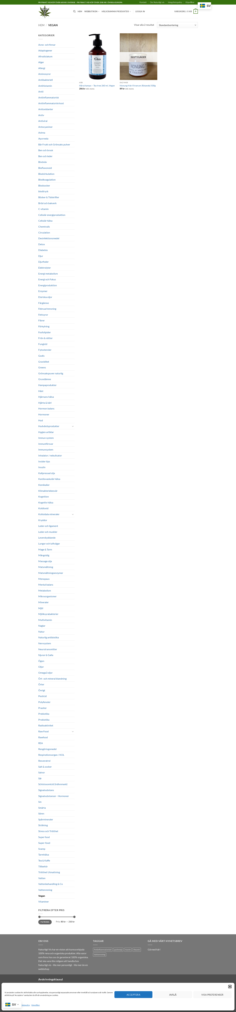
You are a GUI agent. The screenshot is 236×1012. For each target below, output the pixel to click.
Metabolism (44, 590)
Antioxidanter (45, 109)
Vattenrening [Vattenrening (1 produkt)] (99, 954)
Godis (41, 355)
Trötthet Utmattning (49, 872)
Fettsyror (43, 314)
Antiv (41, 115)
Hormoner (43, 414)
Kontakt (143, 2)
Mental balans (45, 584)
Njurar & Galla (45, 655)
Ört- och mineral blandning (52, 678)
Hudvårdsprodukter (48, 426)
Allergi (41, 68)
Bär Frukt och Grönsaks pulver (54, 144)
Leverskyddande (46, 537)
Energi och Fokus (47, 279)
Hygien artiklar (46, 432)
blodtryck (43, 191)
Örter (41, 684)
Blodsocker (44, 185)
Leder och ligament (48, 525)
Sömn (41, 813)
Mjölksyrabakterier (48, 613)
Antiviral (42, 120)
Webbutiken (92, 11)
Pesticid (42, 696)
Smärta (42, 807)
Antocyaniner (45, 126)
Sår (40, 778)
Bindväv (42, 161)
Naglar (41, 625)
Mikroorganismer (47, 596)
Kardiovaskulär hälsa (49, 478)
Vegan (41, 895)
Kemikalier (44, 484)
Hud (40, 420)
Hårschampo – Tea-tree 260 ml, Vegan (97, 85)
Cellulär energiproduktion (51, 214)
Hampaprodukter (47, 385)
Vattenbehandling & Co (50, 883)
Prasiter (42, 707)
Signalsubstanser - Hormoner (53, 796)
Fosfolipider (44, 332)
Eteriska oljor (45, 297)
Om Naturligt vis (157, 2)
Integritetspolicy (23, 1005)
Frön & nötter (45, 338)
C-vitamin (43, 208)
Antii (40, 91)
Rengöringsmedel (47, 749)
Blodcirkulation (46, 173)
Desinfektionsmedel (48, 238)
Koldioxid (43, 508)
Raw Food (43, 731)
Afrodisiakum (45, 56)
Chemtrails (44, 226)
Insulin (41, 467)
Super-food (44, 842)
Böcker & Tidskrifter (48, 197)
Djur (40, 255)
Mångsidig (43, 555)
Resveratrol (44, 760)
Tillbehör (43, 866)
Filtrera (45, 922)
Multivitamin (45, 619)
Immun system (46, 437)
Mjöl (40, 608)
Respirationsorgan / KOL (51, 754)
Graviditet (43, 361)
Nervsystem (44, 643)
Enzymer (42, 291)
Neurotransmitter (47, 649)
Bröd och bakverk (47, 203)
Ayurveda (43, 138)
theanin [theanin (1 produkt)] (136, 949)
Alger (41, 62)
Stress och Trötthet (48, 831)
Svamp (41, 848)
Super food (44, 837)
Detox (41, 244)
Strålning (43, 825)
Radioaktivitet (45, 725)
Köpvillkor (35, 1005)
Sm (39, 801)
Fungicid (42, 344)
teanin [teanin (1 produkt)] (128, 949)
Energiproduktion (47, 285)
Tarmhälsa (43, 854)
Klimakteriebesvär (47, 490)
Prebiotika (43, 713)
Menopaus (44, 578)
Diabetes (43, 250)
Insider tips (44, 461)
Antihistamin (45, 85)
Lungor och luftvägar (49, 543)
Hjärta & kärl (45, 402)
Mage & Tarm (45, 549)
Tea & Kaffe (44, 860)
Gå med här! (154, 949)
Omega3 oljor (45, 672)
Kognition (43, 496)
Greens (42, 367)
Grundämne (44, 379)
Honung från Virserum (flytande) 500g (138, 85)
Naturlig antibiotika (48, 637)
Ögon (41, 660)
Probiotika (43, 719)
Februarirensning (47, 308)
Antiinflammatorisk (48, 97)
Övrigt (41, 690)
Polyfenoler (44, 702)
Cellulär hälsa (45, 220)
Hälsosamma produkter (116, 11)
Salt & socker (45, 766)
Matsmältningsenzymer (50, 572)
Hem (80, 11)
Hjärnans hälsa (46, 396)
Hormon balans (46, 408)
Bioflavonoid (45, 167)
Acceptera (133, 994)
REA (40, 743)
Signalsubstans (46, 790)
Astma (41, 132)
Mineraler (43, 602)
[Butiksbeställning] (177, 25)
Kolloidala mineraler (48, 514)
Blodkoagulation (47, 179)
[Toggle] (73, 426)
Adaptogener (45, 50)
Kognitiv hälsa (45, 502)
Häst (40, 390)
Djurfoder (43, 261)
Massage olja (45, 561)
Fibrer (41, 320)
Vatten (41, 878)
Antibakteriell (45, 79)
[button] (229, 986)
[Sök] (74, 11)
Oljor (41, 666)
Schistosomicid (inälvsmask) (52, 784)
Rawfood (43, 737)
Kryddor (42, 520)
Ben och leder (45, 156)
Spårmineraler (45, 819)
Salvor (41, 772)
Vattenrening (45, 889)
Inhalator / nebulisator (50, 455)
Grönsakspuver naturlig (50, 373)
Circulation (44, 232)
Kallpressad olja (46, 473)
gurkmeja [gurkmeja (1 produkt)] (118, 949)
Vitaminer (43, 901)
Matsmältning (45, 566)
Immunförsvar (45, 443)
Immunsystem (45, 449)
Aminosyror (44, 73)
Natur (41, 631)
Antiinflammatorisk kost (51, 103)
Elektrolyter (44, 267)
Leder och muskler (47, 531)
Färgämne (43, 302)
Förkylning (43, 326)
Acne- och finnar (46, 44)
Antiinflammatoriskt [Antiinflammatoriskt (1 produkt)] (103, 949)
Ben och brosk (45, 150)
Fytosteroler (44, 349)
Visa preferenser (212, 994)
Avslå (172, 994)
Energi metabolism (48, 273)
